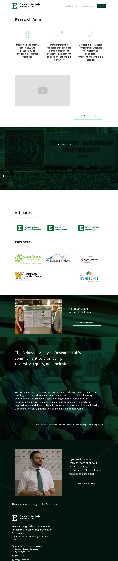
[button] (97, 20)
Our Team (49, 19)
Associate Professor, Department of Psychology (32, 531)
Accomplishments (82, 19)
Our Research (64, 19)
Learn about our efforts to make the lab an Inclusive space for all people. (69, 424)
